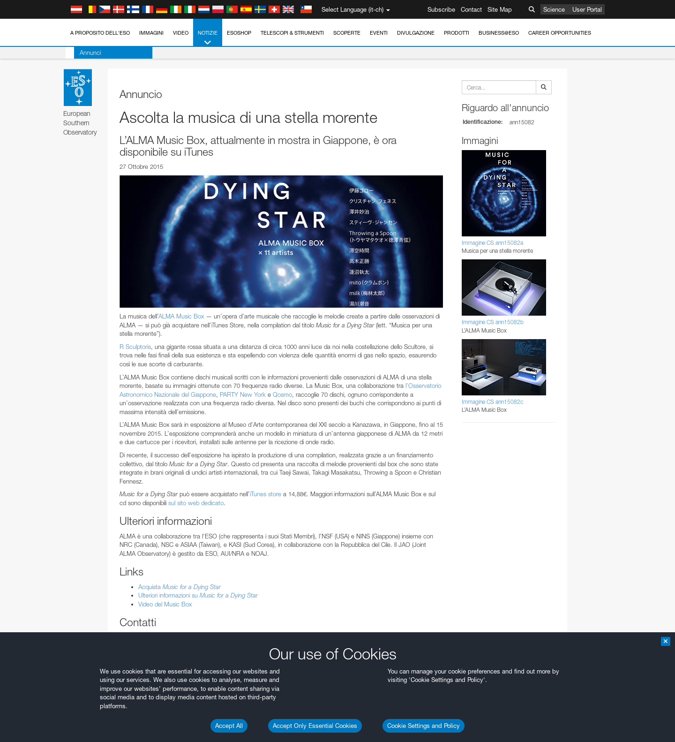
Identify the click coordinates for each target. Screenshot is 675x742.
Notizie (207, 38)
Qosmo (282, 394)
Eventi (379, 33)
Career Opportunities (559, 33)
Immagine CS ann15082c (492, 401)
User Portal (587, 9)
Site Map (500, 9)
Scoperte (346, 33)
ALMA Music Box (181, 316)
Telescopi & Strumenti (292, 33)
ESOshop (239, 33)
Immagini (151, 33)
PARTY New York (243, 394)
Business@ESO (499, 33)
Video (180, 33)
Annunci (81, 52)
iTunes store (265, 494)
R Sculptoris (135, 346)
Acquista (179, 587)
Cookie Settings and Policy (423, 725)
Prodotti (456, 33)
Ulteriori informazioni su (198, 595)
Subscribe (441, 9)
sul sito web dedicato (196, 503)
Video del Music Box (165, 604)
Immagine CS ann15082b (493, 322)
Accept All (229, 725)
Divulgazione (416, 33)
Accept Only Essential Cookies (315, 725)
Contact (471, 9)
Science (554, 9)
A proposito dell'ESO (100, 33)
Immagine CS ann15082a (492, 242)
